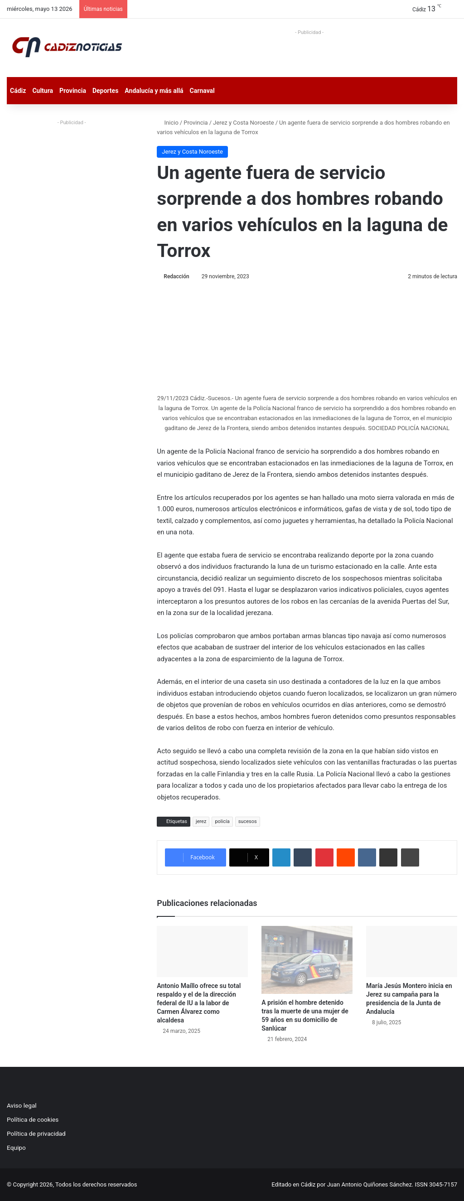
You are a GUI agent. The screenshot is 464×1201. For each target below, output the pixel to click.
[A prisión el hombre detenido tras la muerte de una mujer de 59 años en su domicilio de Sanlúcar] (307, 960)
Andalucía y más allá (154, 90)
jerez (201, 821)
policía (222, 821)
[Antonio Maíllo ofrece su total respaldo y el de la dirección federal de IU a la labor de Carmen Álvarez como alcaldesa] (202, 951)
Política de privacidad (36, 1133)
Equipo (16, 1147)
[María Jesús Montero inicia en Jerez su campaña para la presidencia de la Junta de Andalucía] (411, 951)
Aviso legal (22, 1105)
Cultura (42, 90)
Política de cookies (32, 1119)
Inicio (167, 122)
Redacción (176, 276)
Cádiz (18, 90)
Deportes (105, 90)
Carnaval (202, 90)
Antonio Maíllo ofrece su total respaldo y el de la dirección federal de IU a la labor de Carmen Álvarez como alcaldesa (199, 1003)
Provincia (72, 90)
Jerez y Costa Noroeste (243, 122)
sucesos (247, 821)
